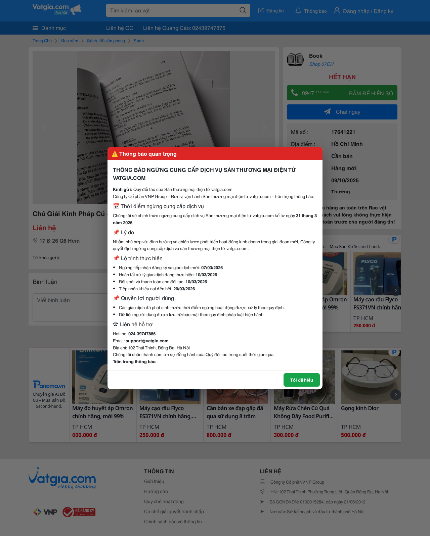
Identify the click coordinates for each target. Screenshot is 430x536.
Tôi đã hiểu (301, 380)
